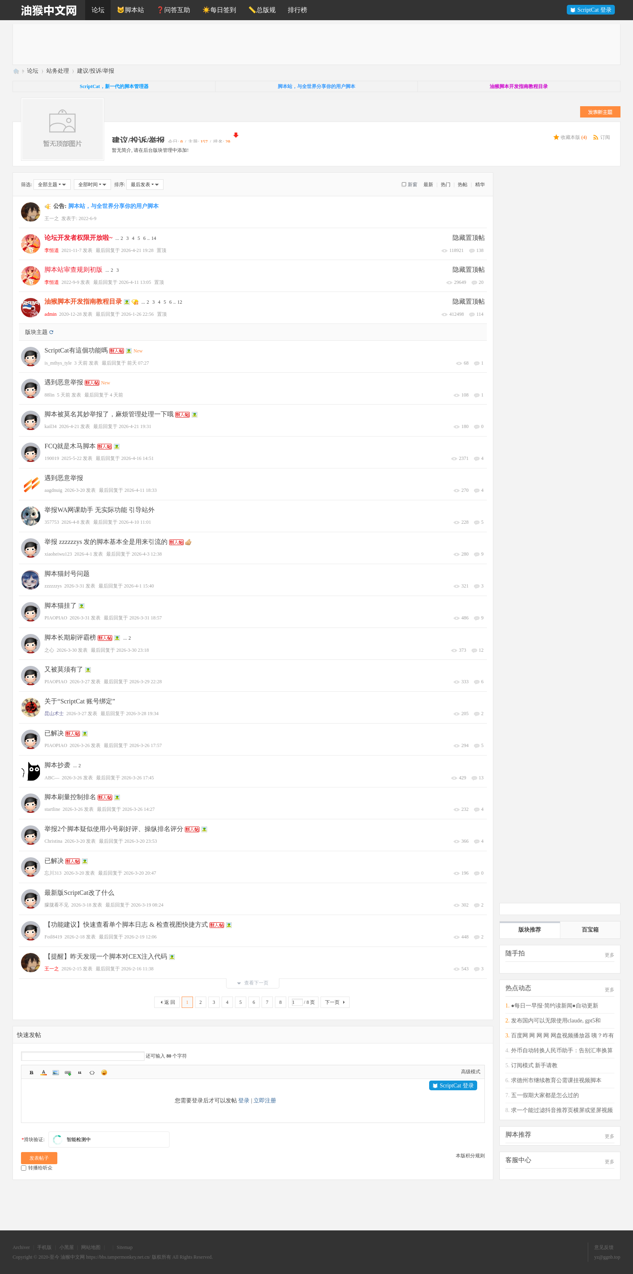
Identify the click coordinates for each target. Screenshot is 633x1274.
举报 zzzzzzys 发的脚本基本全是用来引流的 (106, 541)
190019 (51, 458)
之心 (49, 650)
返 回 (169, 1002)
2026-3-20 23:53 (140, 841)
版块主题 (36, 332)
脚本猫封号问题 (67, 573)
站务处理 (57, 71)
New (138, 351)
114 (480, 314)
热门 (446, 184)
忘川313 (52, 873)
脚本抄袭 (57, 765)
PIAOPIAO (55, 618)
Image (56, 1072)
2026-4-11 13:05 (135, 282)
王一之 (51, 218)
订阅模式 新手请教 (534, 1065)
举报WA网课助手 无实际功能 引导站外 (99, 509)
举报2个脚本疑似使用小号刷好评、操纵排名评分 (113, 828)
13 (481, 778)
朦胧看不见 (56, 905)
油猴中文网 (16, 71)
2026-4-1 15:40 (139, 586)
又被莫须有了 (63, 669)
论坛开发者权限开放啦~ (78, 237)
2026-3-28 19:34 (142, 713)
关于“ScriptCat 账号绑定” (79, 701)
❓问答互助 (173, 9)
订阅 (605, 137)
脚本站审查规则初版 (73, 269)
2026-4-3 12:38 (146, 554)
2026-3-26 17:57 (145, 745)
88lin (49, 395)
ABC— (51, 778)
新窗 (412, 184)
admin (50, 314)
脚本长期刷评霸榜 (70, 637)
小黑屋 (66, 1247)
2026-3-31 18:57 (145, 618)
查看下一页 (252, 983)
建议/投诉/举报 (95, 71)
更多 (609, 955)
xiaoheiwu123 (58, 554)
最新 (428, 184)
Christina (53, 841)
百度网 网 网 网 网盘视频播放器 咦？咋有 (562, 1036)
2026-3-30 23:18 (132, 650)
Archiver (21, 1247)
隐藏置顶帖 (469, 237)
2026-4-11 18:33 (140, 490)
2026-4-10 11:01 (135, 522)
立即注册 (265, 1101)
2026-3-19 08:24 (147, 905)
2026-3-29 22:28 (145, 681)
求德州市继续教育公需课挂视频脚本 (556, 1080)
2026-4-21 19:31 (135, 426)
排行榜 (297, 9)
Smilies (104, 1072)
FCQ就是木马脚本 (70, 446)
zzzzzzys (53, 586)
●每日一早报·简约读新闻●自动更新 (554, 1006)
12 (179, 302)
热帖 (462, 184)
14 (153, 238)
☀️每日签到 (219, 9)
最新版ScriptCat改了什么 (79, 892)
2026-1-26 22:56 (137, 314)
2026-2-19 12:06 (140, 937)
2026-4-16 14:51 (137, 458)
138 (480, 250)
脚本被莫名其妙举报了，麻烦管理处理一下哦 (109, 414)
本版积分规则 (470, 1156)
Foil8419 (53, 937)
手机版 (44, 1247)
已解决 (54, 733)
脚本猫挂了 (60, 605)
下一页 (332, 1002)
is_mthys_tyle (57, 363)
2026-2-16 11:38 (137, 969)
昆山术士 (54, 713)
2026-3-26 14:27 (138, 809)
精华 (480, 184)
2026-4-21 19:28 (137, 250)
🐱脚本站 (130, 9)
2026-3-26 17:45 (138, 778)
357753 (51, 522)
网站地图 (91, 1247)
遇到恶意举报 (63, 382)
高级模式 (470, 1072)
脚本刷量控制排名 (70, 796)
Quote (80, 1072)
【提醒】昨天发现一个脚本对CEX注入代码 (105, 956)
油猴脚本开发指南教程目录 (83, 301)
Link (68, 1072)
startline (52, 809)
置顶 (161, 250)
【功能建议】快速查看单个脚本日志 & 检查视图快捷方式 (126, 924)
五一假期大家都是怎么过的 (545, 1095)
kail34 (50, 426)
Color (44, 1072)
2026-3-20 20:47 (140, 873)
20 (481, 282)
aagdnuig (53, 490)
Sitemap (124, 1247)
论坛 (98, 9)
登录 (243, 1101)
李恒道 (51, 250)
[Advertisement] (255, 44)
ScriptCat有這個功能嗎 (75, 350)
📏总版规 (262, 9)
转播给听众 (36, 1168)
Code (92, 1072)
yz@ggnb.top (607, 1257)
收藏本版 (574, 137)
